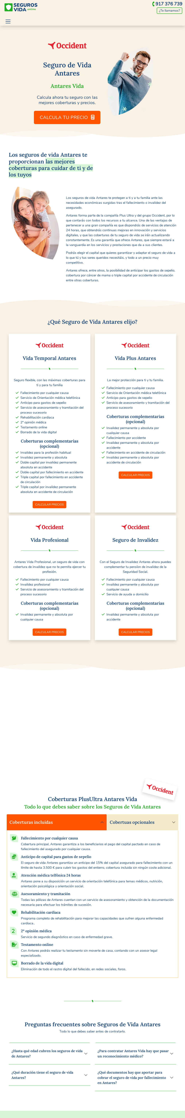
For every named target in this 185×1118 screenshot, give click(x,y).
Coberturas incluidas (31, 822)
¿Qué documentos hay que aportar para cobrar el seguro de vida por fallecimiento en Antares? (132, 1077)
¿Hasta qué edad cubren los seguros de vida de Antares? (47, 1053)
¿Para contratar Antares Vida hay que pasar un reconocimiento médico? (133, 1053)
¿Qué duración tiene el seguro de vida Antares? (42, 1075)
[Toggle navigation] (8, 21)
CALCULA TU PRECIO (67, 117)
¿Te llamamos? (169, 10)
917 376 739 (168, 4)
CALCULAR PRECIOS (49, 505)
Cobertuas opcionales (132, 822)
